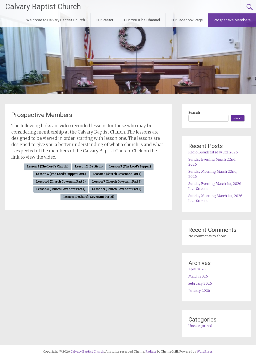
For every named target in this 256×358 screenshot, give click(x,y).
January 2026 (199, 290)
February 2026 (200, 283)
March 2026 (198, 276)
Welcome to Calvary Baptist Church (55, 20)
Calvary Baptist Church (43, 6)
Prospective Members (232, 20)
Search (194, 112)
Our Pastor (104, 20)
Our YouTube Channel (142, 20)
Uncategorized (200, 326)
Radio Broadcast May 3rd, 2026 (213, 152)
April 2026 (197, 269)
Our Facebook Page (187, 20)
